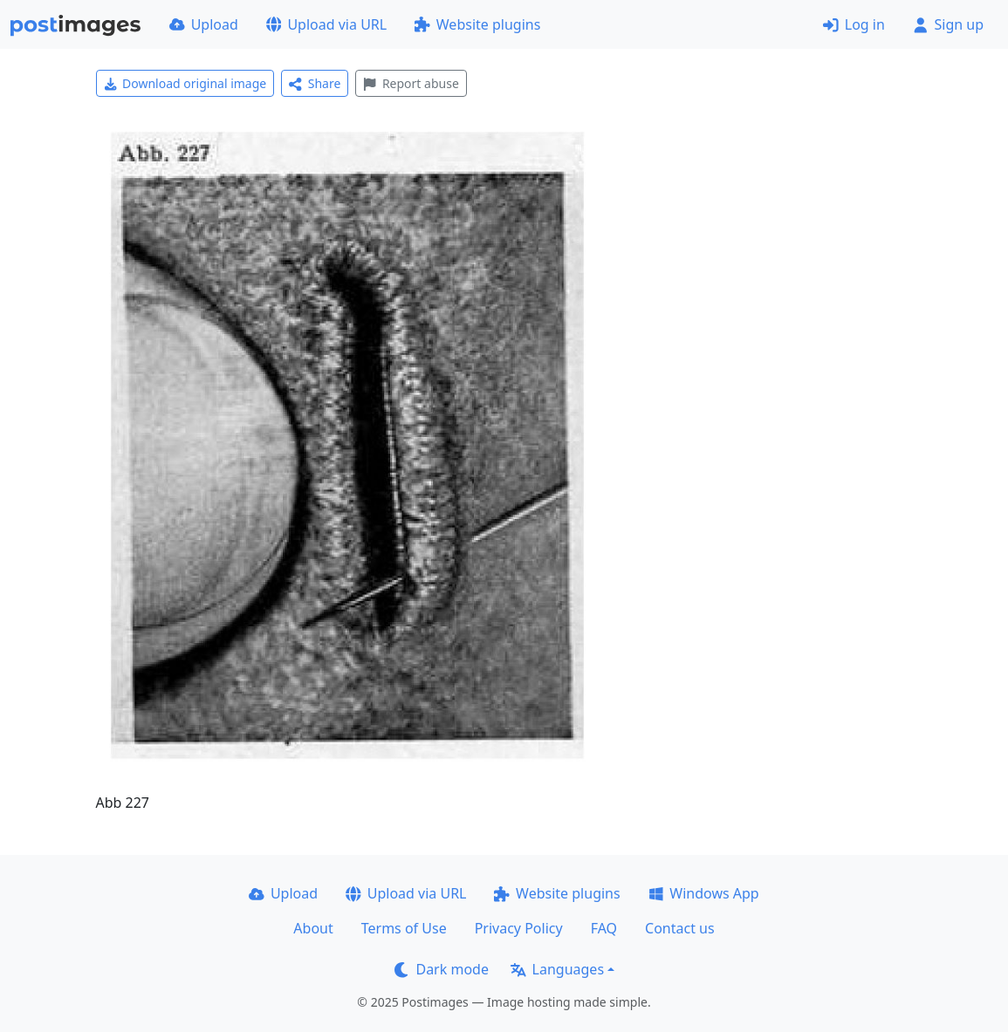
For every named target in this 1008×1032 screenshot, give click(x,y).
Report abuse (410, 83)
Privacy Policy (519, 928)
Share (314, 83)
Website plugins (477, 24)
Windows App (703, 893)
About (313, 928)
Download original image (185, 83)
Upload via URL (326, 24)
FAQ (604, 928)
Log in (854, 24)
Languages (557, 969)
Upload (203, 24)
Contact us (680, 928)
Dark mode (441, 969)
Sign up (948, 24)
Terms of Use (404, 928)
